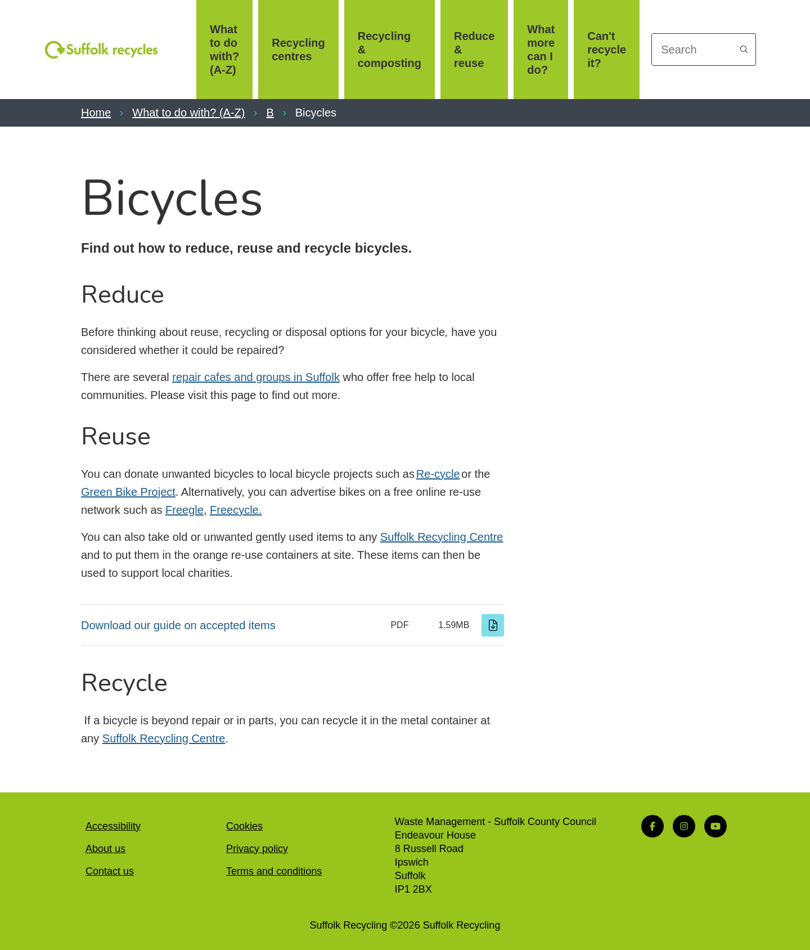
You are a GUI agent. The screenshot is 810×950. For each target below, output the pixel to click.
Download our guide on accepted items (178, 625)
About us (105, 848)
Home (96, 112)
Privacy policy (257, 848)
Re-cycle (438, 474)
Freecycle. (236, 510)
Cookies (244, 826)
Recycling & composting (389, 49)
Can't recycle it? (606, 49)
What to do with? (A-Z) (224, 49)
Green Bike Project (128, 492)
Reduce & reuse (474, 49)
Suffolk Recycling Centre (441, 537)
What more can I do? (541, 49)
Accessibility (113, 826)
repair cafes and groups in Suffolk (256, 377)
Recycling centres (298, 49)
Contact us (110, 871)
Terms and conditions (274, 871)
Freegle (184, 510)
